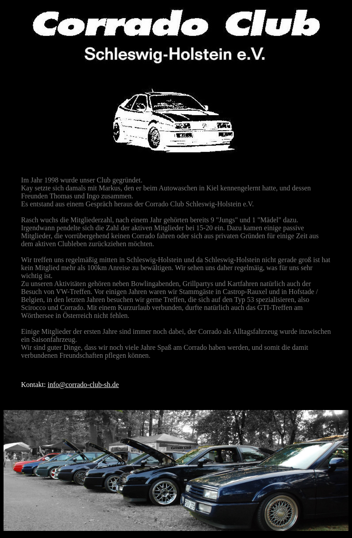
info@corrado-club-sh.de (83, 384)
